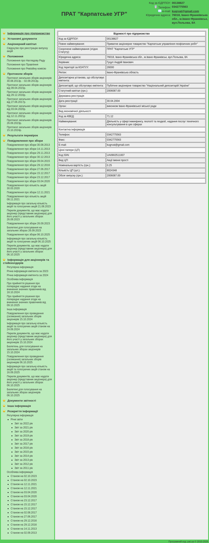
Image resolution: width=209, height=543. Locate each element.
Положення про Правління (22, 64)
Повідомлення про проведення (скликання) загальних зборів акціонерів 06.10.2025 (25, 359)
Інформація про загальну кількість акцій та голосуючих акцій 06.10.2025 (29, 240)
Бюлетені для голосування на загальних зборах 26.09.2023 (24, 229)
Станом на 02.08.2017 (24, 512)
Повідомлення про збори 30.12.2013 (28, 157)
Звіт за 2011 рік (24, 468)
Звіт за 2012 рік (24, 463)
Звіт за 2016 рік (24, 447)
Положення (15, 56)
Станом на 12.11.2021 (24, 484)
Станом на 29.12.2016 (24, 520)
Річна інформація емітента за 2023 (27, 271)
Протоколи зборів (19, 73)
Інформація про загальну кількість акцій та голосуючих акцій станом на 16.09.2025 (28, 369)
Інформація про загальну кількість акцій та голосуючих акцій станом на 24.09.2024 (28, 326)
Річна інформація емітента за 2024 (27, 275)
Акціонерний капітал (21, 44)
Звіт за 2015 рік (24, 451)
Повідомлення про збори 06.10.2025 (28, 234)
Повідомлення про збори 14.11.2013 (28, 148)
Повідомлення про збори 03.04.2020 (28, 181)
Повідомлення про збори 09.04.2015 (28, 161)
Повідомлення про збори (25, 140)
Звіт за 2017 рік (24, 443)
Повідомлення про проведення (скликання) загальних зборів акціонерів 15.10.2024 (25, 316)
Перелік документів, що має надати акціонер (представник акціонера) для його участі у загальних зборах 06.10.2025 (29, 250)
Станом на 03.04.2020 (24, 492)
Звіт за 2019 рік (24, 435)
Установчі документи (22, 38)
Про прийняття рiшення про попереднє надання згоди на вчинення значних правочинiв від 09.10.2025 (26, 301)
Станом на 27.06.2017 (24, 516)
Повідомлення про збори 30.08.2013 (28, 144)
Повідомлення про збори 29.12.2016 (28, 165)
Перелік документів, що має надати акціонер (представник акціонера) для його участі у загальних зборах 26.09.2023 (29, 215)
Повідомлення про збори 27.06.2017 (28, 169)
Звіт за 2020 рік (24, 431)
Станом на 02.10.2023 (24, 476)
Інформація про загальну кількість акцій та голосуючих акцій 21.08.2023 (29, 205)
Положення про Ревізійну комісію (26, 68)
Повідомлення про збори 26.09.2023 (28, 223)
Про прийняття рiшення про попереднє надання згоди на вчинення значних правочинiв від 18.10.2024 (26, 288)
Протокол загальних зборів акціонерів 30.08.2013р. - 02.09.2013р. (29, 79)
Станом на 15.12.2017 (24, 504)
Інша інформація (17, 309)
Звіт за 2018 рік (24, 439)
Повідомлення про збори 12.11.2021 (28, 192)
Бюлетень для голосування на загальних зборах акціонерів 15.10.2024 (25, 349)
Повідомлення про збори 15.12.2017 (28, 173)
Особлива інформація (20, 279)
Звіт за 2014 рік (24, 455)
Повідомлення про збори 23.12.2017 (28, 177)
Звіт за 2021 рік (24, 427)
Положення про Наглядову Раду (26, 60)
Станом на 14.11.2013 (24, 528)
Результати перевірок (22, 135)
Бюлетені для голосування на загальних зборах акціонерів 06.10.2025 (24, 392)
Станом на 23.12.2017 (24, 500)
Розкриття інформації (22, 411)
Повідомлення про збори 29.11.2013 (28, 152)
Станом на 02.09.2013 (24, 532)
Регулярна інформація (20, 267)
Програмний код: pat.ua (181, 541)
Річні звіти (17, 419)
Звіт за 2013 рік (24, 459)
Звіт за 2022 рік (24, 423)
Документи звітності (21, 400)
